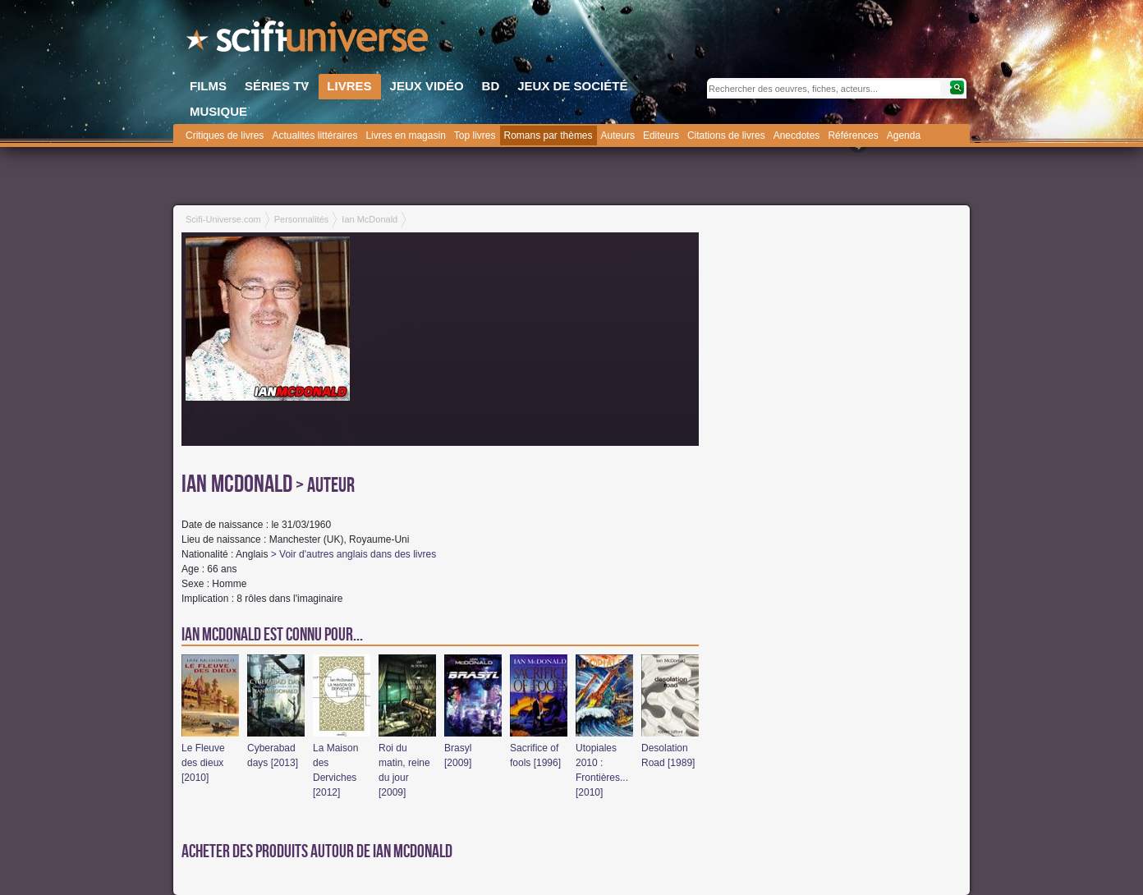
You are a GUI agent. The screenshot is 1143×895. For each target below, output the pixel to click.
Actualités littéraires (314, 135)
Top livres (475, 135)
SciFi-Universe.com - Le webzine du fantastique (308, 41)
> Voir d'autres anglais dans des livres (353, 554)
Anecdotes (796, 135)
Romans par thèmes (548, 135)
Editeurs (661, 135)
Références (853, 135)
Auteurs (618, 135)
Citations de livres (726, 135)
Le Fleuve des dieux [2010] (203, 762)
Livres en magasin (405, 135)
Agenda (903, 135)
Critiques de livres (225, 135)
